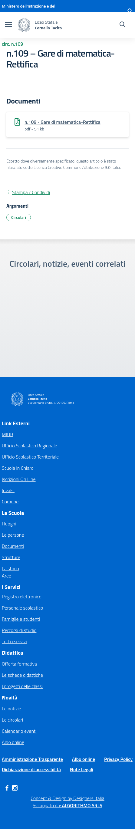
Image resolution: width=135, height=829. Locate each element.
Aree (6, 575)
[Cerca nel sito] (122, 25)
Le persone (13, 534)
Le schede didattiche (22, 675)
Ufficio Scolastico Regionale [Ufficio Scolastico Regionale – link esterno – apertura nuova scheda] (29, 445)
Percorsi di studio (19, 630)
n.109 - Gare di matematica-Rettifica (62, 122)
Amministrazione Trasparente (32, 759)
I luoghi (9, 523)
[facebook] (7, 788)
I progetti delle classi (22, 686)
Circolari (18, 217)
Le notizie (11, 708)
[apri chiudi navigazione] (8, 25)
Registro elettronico (21, 596)
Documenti (13, 546)
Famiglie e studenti (21, 619)
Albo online (13, 742)
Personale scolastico (22, 607)
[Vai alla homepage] (24, 25)
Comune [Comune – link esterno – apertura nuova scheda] (10, 501)
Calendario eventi (19, 731)
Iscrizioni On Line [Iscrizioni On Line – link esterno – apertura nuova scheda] (19, 479)
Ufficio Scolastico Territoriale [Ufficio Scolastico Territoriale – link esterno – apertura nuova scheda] (30, 456)
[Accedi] (129, 12)
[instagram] (15, 788)
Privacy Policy (118, 759)
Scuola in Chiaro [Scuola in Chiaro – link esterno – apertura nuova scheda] (18, 468)
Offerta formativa (19, 663)
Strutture (11, 557)
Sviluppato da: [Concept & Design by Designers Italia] (67, 805)
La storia (10, 568)
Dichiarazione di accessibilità (31, 769)
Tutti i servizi (14, 641)
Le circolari (12, 719)
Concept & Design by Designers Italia (67, 798)
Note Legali (81, 769)
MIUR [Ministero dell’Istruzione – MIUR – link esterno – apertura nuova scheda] (7, 434)
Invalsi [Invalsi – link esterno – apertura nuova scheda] (8, 490)
